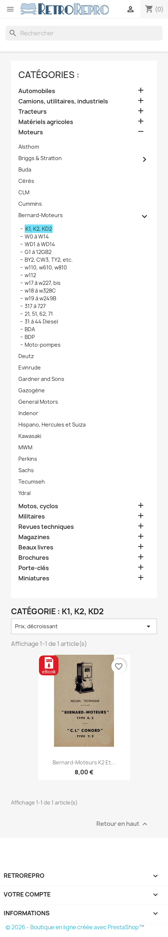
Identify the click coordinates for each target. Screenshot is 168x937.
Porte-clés (33, 568)
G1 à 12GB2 (38, 251)
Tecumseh (31, 481)
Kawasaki (29, 435)
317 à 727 (35, 306)
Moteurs (30, 132)
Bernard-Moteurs (40, 215)
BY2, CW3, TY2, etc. (49, 259)
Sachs (26, 470)
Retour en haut (122, 823)
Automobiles (36, 91)
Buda (24, 169)
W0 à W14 (37, 236)
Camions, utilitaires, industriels (63, 101)
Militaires (31, 516)
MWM (25, 447)
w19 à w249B (40, 298)
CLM (23, 192)
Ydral (24, 492)
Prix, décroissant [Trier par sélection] (84, 626)
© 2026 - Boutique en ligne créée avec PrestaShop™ (75, 927)
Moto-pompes (43, 344)
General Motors (38, 401)
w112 (30, 275)
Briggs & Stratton (40, 158)
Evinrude (29, 367)
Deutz (26, 356)
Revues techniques (46, 527)
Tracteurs (32, 112)
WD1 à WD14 (40, 244)
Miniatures (33, 578)
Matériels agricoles (45, 122)
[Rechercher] (84, 33)
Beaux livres (35, 547)
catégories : (48, 74)
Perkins (27, 458)
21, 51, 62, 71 (39, 313)
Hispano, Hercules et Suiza (52, 424)
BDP (30, 336)
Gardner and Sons (41, 378)
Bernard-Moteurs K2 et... (84, 762)
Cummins (30, 203)
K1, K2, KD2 (38, 228)
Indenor (28, 413)
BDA (30, 329)
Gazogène (31, 390)
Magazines (34, 537)
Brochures (33, 558)
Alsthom (28, 146)
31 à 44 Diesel (41, 321)
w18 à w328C (40, 290)
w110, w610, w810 (46, 267)
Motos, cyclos (38, 506)
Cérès (26, 180)
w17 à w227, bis (43, 282)
